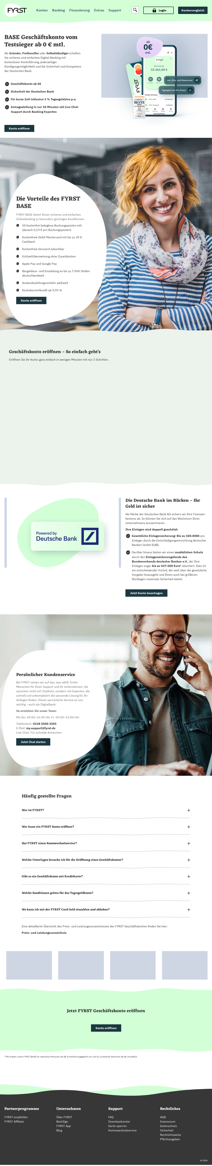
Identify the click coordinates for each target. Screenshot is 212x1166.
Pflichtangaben (170, 1140)
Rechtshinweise (170, 1136)
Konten (42, 10)
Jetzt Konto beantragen (146, 593)
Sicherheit (167, 1131)
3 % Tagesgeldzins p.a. (60, 99)
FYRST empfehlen (16, 1118)
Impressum (167, 1122)
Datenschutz (168, 1127)
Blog (59, 1131)
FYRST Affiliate (14, 1122)
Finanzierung (79, 10)
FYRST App (63, 1127)
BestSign (62, 1122)
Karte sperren (117, 1127)
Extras (99, 10)
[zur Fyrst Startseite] (17, 10)
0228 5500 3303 (45, 724)
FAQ (111, 1118)
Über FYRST (64, 1118)
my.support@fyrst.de (40, 728)
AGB (163, 1118)
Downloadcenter (119, 1122)
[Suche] (135, 10)
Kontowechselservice (122, 1131)
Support (114, 10)
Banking (58, 10)
